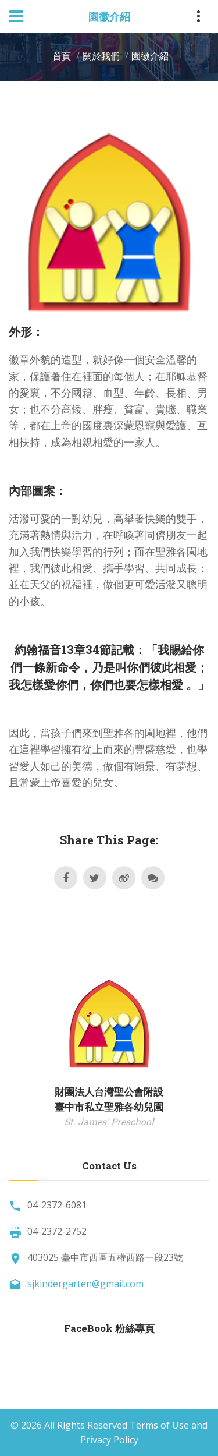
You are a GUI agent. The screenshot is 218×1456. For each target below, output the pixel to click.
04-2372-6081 (57, 1205)
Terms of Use (159, 1425)
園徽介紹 (150, 56)
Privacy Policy (109, 1439)
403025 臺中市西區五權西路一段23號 (105, 1257)
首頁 (61, 56)
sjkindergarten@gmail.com (85, 1283)
